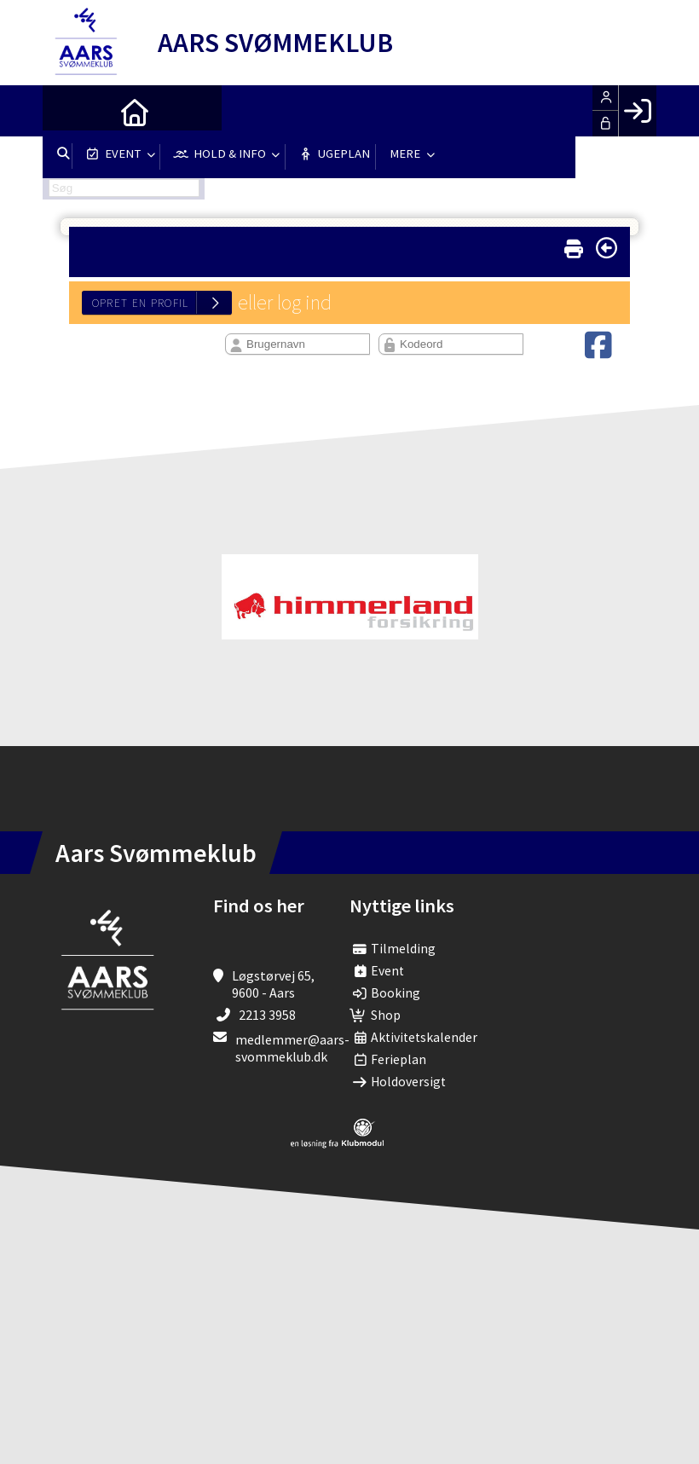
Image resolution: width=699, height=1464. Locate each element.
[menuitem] (68, 110)
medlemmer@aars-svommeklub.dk (292, 1048)
